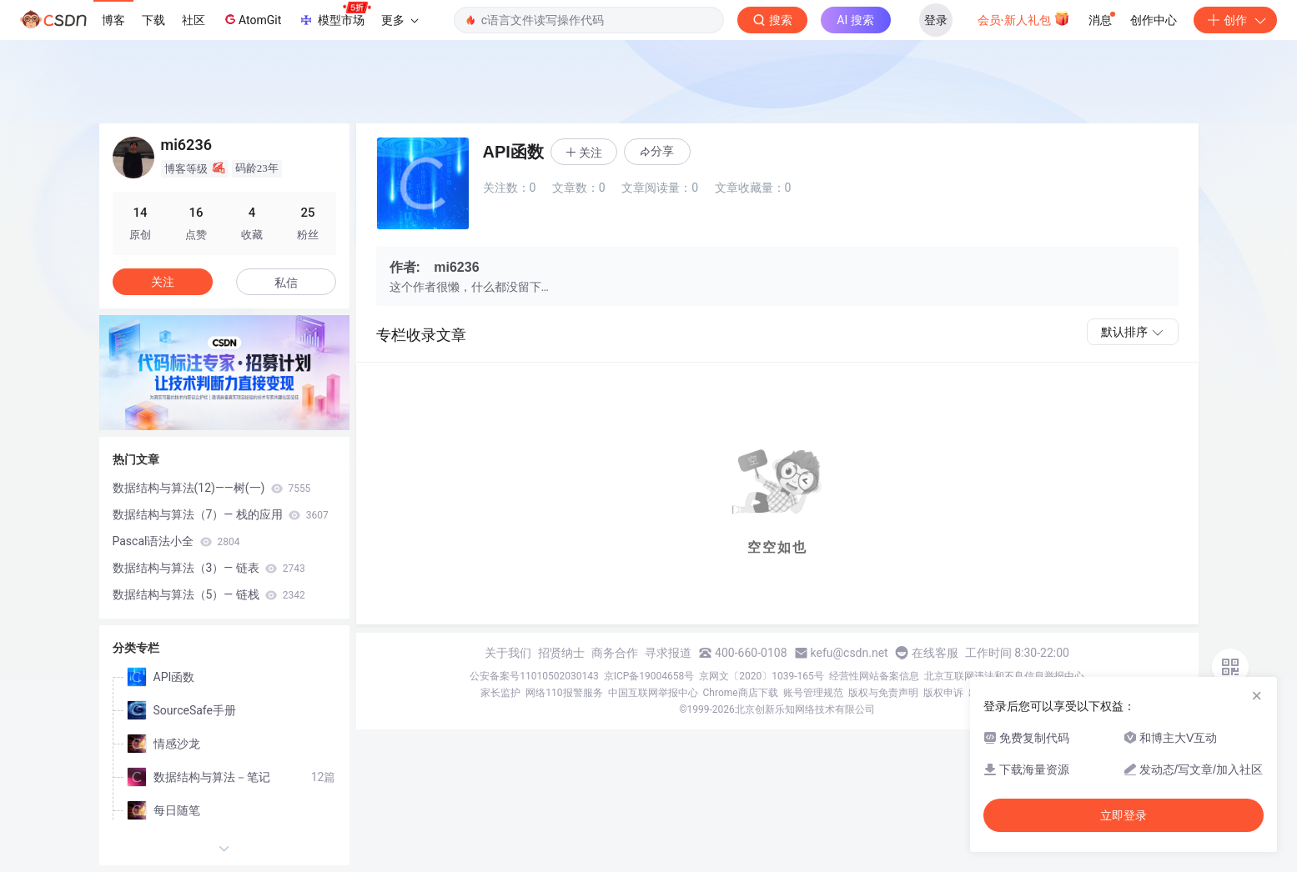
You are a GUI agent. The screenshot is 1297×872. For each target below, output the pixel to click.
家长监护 (500, 693)
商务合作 (614, 652)
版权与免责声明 (883, 693)
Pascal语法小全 (176, 541)
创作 (1235, 20)
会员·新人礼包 (1024, 18)
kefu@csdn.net (849, 652)
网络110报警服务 (563, 693)
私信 (286, 282)
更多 (399, 20)
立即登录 (1123, 815)
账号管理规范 (813, 693)
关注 (162, 281)
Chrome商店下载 (740, 693)
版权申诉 (943, 693)
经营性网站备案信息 (874, 676)
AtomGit (251, 19)
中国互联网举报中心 (653, 693)
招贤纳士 (561, 652)
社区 (193, 20)
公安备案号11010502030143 (534, 676)
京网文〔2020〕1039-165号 (761, 676)
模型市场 (334, 15)
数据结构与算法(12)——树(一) (212, 487)
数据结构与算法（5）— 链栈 (209, 594)
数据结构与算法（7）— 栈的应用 (221, 514)
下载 (153, 20)
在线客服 (935, 652)
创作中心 (1153, 20)
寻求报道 (668, 652)
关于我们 (508, 652)
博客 (113, 20)
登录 (936, 20)
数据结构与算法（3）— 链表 (209, 567)
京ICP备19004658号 (649, 676)
